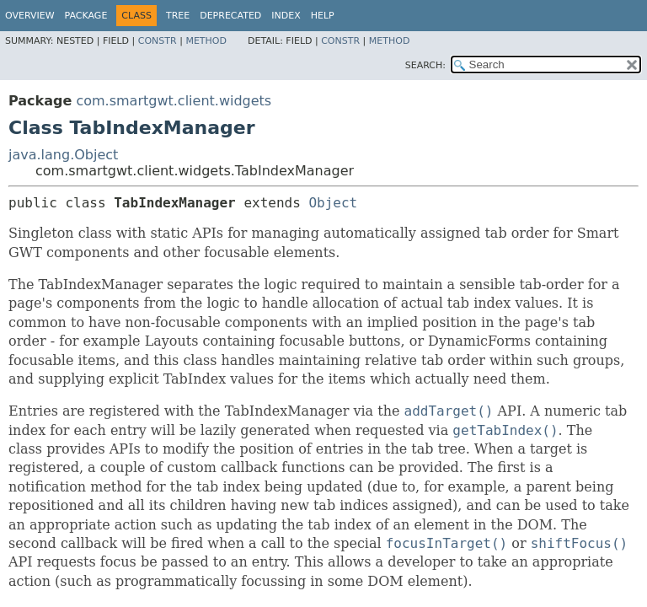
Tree (178, 15)
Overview (30, 15)
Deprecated (230, 15)
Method (206, 40)
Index (285, 15)
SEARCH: (425, 65)
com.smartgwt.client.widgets (173, 101)
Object (332, 203)
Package (86, 15)
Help (322, 15)
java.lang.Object (63, 155)
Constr (157, 40)
